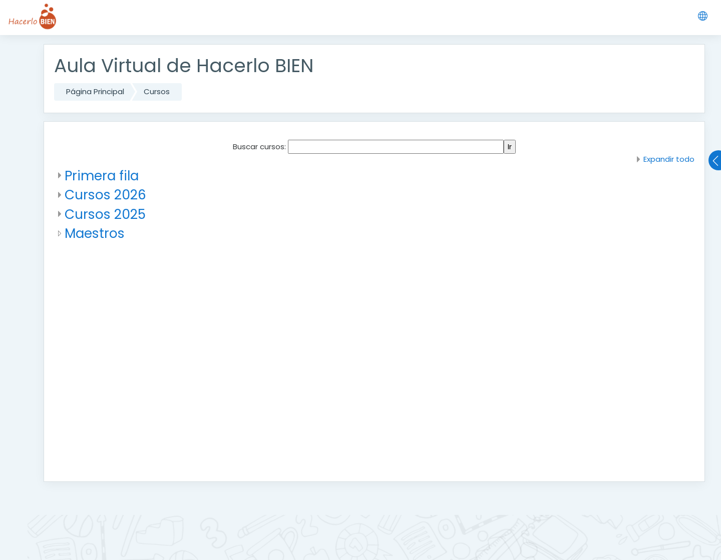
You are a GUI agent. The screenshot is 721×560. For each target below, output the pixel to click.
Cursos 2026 (105, 194)
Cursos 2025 (105, 214)
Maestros (95, 233)
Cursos (157, 91)
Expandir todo (668, 159)
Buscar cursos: (260, 146)
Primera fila (102, 175)
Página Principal (95, 91)
